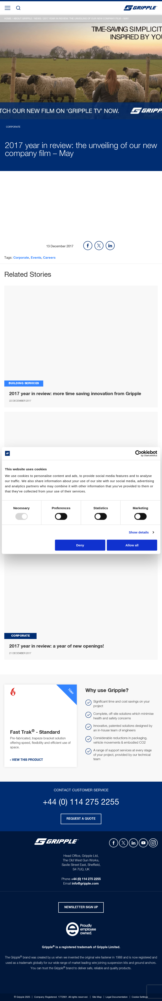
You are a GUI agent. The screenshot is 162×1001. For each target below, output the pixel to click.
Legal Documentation (117, 997)
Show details (139, 532)
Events (36, 257)
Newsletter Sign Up (81, 907)
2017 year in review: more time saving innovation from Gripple (75, 394)
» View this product (26, 759)
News (37, 19)
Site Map (97, 997)
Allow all (132, 545)
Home (7, 19)
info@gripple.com (85, 883)
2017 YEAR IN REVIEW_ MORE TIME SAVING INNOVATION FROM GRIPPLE (81, 336)
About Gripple (23, 19)
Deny (80, 545)
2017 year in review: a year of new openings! (56, 646)
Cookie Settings (140, 997)
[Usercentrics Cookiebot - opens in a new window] (138, 453)
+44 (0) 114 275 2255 (81, 802)
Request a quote (81, 818)
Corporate (21, 257)
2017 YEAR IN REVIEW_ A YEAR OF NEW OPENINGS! (81, 588)
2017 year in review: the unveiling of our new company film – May (86, 19)
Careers (49, 257)
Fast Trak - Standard (35, 732)
